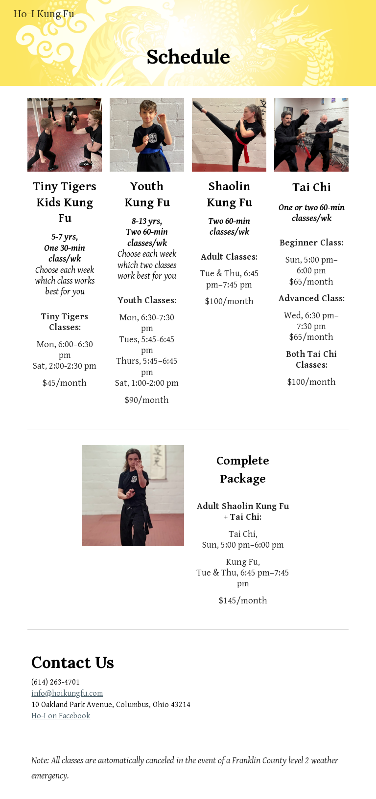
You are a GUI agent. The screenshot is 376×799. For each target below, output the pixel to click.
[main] (187, 56)
